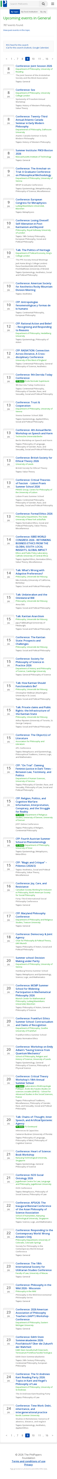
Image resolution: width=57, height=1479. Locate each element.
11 (39, 59)
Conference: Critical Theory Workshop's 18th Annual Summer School (32, 1080)
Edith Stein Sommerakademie (30, 1356)
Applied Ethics (42, 419)
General (26, 81)
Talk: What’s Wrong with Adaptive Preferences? (30, 572)
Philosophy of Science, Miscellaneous (33, 191)
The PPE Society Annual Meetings (32, 259)
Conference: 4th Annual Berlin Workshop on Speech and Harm (34, 431)
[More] (53, 4)
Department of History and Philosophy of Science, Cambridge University (34, 669)
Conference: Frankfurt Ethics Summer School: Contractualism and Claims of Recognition (35, 1022)
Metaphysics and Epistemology (36, 751)
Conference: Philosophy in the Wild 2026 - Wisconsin (34, 1286)
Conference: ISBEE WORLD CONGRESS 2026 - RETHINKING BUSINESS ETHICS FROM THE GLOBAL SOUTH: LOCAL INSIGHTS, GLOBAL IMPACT (34, 543)
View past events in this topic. (16, 30)
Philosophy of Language (33, 444)
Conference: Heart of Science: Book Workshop (34, 1153)
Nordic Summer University (28, 1415)
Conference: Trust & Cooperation (28, 404)
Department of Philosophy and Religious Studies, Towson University (34, 921)
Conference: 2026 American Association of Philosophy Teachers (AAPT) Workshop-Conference (32, 1314)
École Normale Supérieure (37, 381)
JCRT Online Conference (27, 824)
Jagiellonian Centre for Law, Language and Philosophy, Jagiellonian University (33, 1182)
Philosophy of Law (33, 787)
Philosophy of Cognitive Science (32, 1141)
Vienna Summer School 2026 (29, 415)
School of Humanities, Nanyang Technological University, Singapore (32, 1217)
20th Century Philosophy (33, 1360)
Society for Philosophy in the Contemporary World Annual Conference (30, 1249)
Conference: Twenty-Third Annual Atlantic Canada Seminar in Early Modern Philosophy (32, 121)
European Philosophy (26, 239)
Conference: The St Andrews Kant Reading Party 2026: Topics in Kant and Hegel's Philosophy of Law (33, 1379)
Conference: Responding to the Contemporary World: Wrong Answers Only (35, 1233)
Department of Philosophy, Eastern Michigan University (32, 1324)
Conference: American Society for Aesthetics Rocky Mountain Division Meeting (34, 287)
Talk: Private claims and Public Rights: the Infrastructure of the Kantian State (34, 711)
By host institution (29, 11)
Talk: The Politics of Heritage (33, 250)
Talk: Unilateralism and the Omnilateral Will (32, 596)
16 (46, 59)
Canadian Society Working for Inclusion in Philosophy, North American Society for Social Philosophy (34, 892)
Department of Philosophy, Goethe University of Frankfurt (32, 1029)
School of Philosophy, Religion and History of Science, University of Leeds (33, 1057)
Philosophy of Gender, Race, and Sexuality (33, 1104)
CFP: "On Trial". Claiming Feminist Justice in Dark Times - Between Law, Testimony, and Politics (34, 770)
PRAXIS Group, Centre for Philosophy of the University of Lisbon (34, 491)
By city (43, 11)
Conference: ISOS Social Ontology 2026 (30, 1176)
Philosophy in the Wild (26, 1291)
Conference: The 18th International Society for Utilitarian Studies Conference (34, 1267)
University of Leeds (24, 464)
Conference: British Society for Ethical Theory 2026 (34, 459)
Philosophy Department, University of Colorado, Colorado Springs (33, 1241)
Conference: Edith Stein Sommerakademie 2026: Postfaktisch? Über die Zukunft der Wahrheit (35, 1342)
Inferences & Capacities (27, 1130)
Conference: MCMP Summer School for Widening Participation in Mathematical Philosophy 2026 (33, 990)
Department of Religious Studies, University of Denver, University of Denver (34, 817)
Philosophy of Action (31, 946)
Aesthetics (40, 272)
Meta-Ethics (21, 854)
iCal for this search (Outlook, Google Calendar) (27, 47)
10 (33, 59)
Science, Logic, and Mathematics (30, 977)
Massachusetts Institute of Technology (33, 156)
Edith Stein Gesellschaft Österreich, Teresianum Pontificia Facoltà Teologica (34, 1351)
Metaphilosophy (43, 188)
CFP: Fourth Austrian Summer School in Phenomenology (33, 840)
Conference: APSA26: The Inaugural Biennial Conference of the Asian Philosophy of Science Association (34, 1207)
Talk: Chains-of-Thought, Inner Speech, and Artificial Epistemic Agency (34, 1120)
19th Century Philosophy (33, 236)
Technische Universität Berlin (29, 436)
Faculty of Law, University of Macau (32, 1273)
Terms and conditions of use (28, 1461)
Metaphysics (28, 212)
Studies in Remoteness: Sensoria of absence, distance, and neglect (33, 1420)
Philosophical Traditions (27, 754)
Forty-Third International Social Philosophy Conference (31, 900)
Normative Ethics (30, 523)
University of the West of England (31, 360)
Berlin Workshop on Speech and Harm (34, 440)
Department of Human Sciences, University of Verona (31, 779)
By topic (15, 11)
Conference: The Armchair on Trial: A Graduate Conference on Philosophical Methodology (33, 172)
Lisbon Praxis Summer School (30, 496)
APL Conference (23, 748)
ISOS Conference (24, 1188)
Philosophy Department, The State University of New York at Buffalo (32, 518)
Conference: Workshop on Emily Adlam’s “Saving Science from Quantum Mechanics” (35, 1050)
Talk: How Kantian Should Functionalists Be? (31, 684)
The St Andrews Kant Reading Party (33, 1393)
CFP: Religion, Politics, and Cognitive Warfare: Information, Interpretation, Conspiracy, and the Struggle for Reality (33, 805)
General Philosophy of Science (34, 365)
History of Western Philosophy (36, 105)
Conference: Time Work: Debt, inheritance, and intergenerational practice (34, 1409)
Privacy (28, 1464)
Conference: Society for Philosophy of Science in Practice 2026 (30, 662)
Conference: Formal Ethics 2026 (34, 513)
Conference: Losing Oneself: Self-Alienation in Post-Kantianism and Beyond (33, 224)
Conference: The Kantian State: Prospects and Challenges (31, 641)
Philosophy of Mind (24, 1140)
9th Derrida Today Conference (30, 385)
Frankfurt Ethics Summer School (31, 1034)
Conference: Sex (25, 90)
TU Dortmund (31, 1126)
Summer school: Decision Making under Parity (30, 959)
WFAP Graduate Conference (29, 184)
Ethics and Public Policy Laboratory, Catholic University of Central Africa (32, 554)
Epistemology (28, 188)
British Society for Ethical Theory (31, 468)
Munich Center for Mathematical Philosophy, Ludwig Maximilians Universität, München (31, 1001)
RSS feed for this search (17, 45)
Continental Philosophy (33, 312)
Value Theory (22, 108)
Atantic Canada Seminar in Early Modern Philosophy (31, 137)
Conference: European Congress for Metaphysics (31, 201)
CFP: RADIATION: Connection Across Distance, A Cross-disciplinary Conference (33, 354)
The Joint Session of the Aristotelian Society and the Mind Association (33, 76)
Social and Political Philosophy (31, 240)
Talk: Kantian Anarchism (30, 616)
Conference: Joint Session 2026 (34, 66)
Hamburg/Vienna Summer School (32, 970)
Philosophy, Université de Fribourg (31, 576)
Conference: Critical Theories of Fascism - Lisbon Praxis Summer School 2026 (33, 483)
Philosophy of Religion (32, 827)
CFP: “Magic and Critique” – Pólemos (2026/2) (32, 864)
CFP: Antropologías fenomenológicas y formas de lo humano (33, 305)
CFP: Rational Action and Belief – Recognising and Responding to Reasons (34, 327)
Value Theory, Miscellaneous (29, 562)
